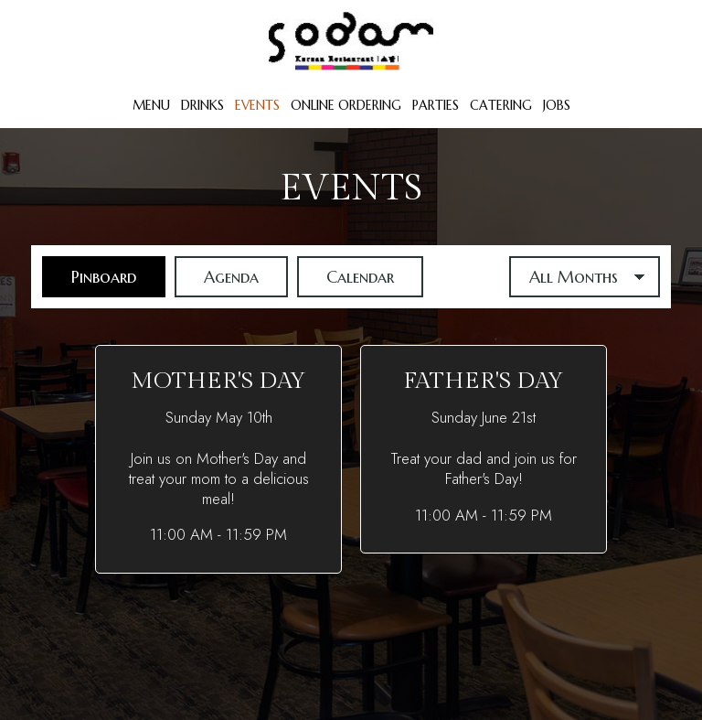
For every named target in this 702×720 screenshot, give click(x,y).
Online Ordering (346, 105)
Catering (501, 105)
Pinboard (89, 276)
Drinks (202, 105)
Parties (435, 105)
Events (257, 105)
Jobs (556, 105)
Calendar (345, 276)
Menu (151, 105)
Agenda (217, 276)
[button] (218, 459)
